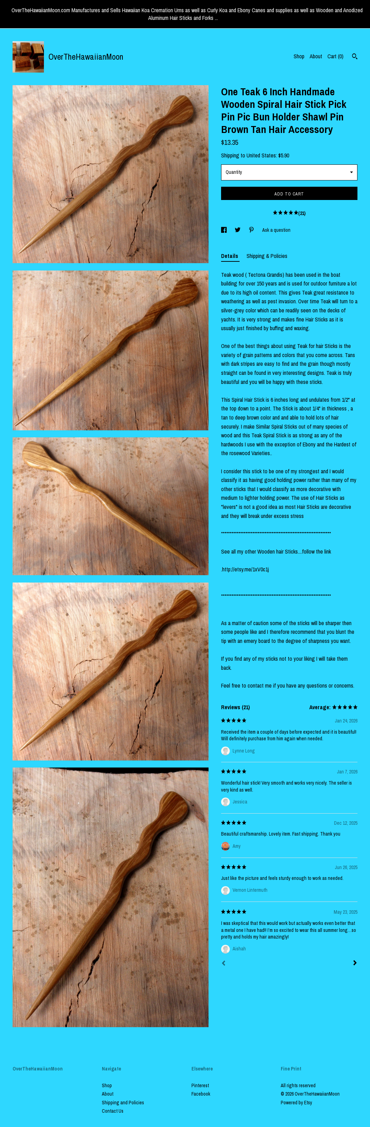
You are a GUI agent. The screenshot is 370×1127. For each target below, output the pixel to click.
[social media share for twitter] (238, 230)
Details (230, 256)
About (316, 56)
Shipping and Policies (123, 1102)
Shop (299, 56)
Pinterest (200, 1085)
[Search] (354, 57)
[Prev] (223, 964)
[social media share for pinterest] (252, 230)
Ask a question (276, 230)
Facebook (200, 1094)
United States (261, 155)
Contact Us (112, 1111)
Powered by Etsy (296, 1102)
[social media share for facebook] (224, 230)
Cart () (335, 56)
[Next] (355, 963)
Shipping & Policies (267, 256)
